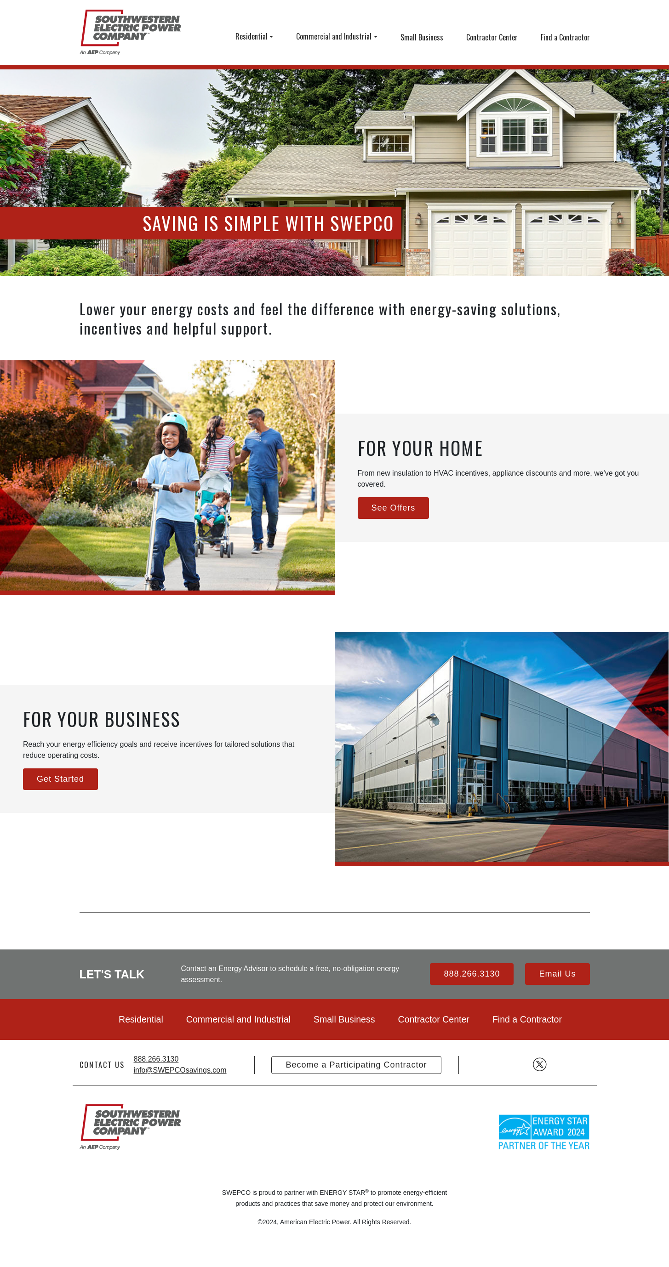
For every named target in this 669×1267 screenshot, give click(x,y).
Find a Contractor (565, 37)
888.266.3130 (472, 973)
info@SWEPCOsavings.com (180, 1070)
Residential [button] (251, 36)
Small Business (421, 37)
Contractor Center (492, 37)
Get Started (60, 779)
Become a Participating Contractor (356, 1064)
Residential (141, 1019)
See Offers (394, 507)
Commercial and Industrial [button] (334, 36)
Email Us (557, 973)
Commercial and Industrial (238, 1019)
